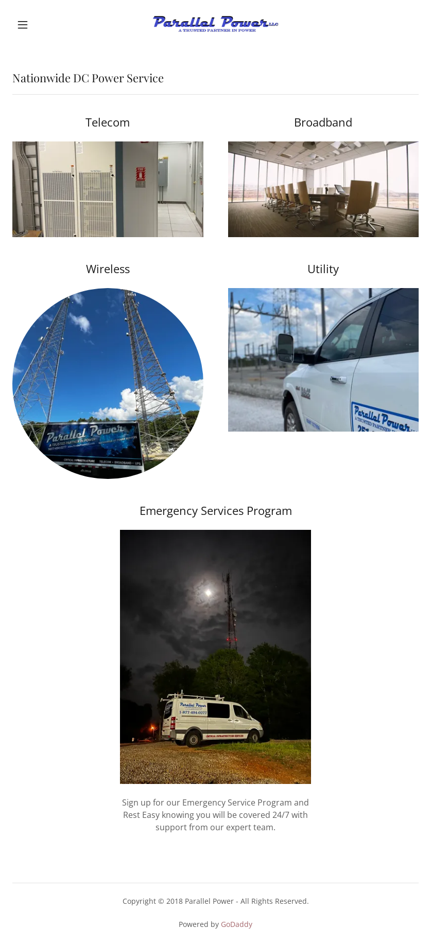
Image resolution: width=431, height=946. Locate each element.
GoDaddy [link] (236, 924)
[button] (42, 24)
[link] (215, 24)
